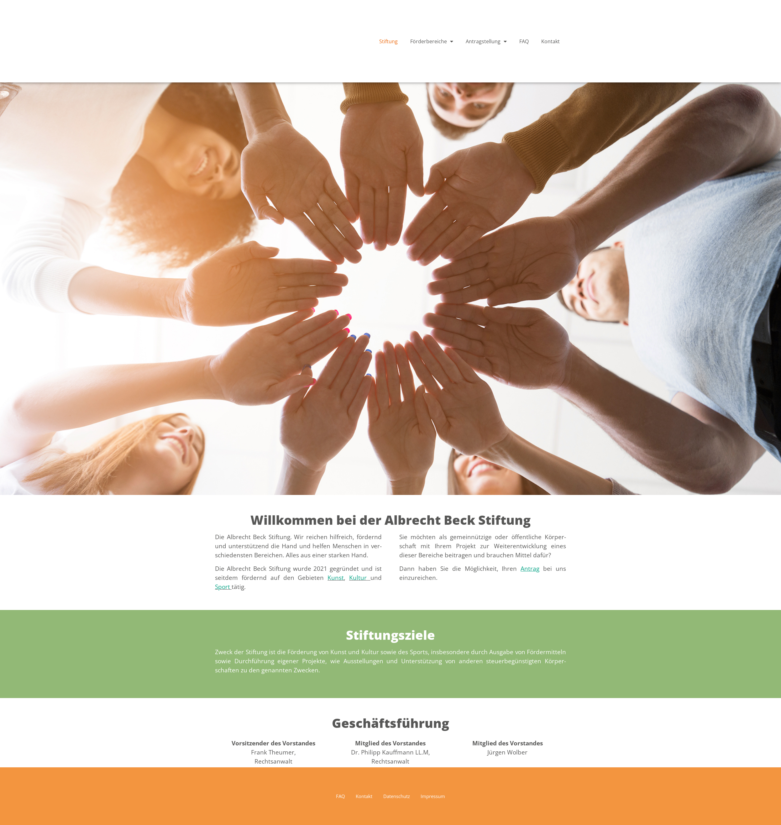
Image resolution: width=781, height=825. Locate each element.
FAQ (524, 41)
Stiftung (388, 41)
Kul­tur (358, 577)
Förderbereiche (431, 41)
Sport (222, 586)
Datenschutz (397, 796)
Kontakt (550, 41)
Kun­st (336, 577)
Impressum (438, 796)
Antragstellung (486, 41)
